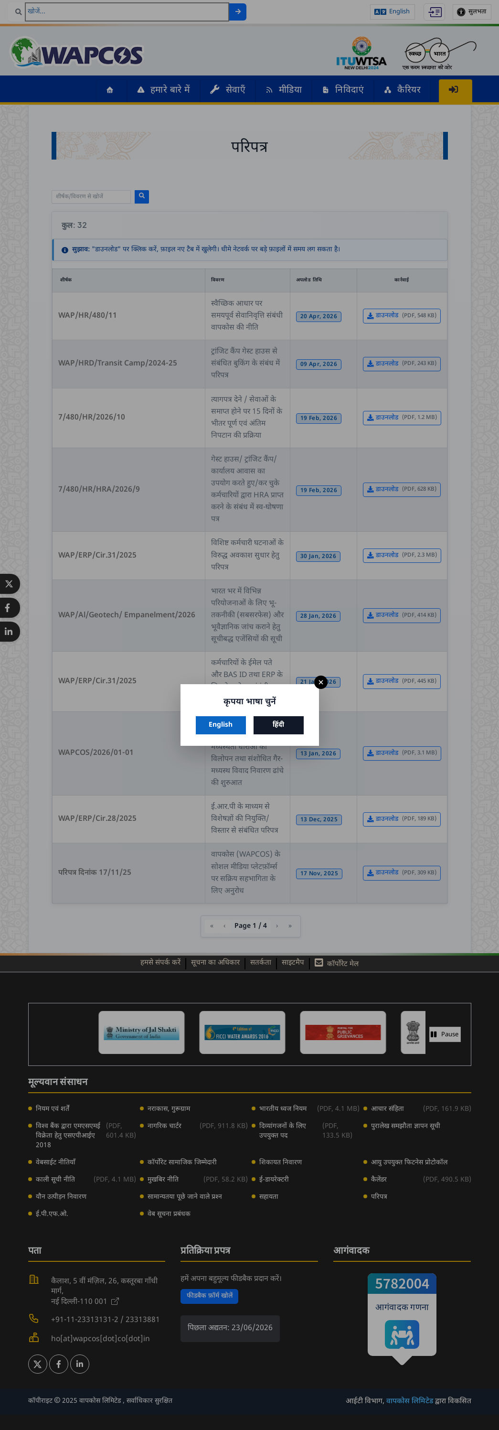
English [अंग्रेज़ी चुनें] (221, 725)
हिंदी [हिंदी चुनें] (278, 725)
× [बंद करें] (321, 682)
